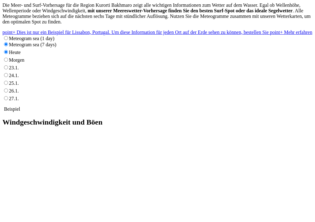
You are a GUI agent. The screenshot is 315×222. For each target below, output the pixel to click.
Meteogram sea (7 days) (32, 44)
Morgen (16, 60)
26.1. (14, 90)
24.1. (14, 75)
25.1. (14, 83)
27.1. (14, 98)
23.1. (14, 67)
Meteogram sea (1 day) (31, 38)
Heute (15, 52)
